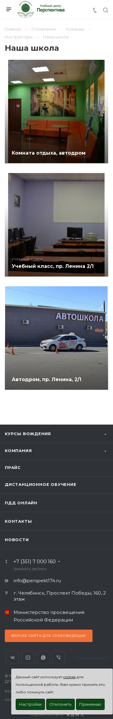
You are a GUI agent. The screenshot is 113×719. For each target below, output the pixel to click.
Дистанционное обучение (41, 484)
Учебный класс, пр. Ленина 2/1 (53, 266)
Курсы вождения (28, 433)
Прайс (13, 467)
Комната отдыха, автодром (49, 153)
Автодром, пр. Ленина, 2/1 (46, 379)
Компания (18, 450)
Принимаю (90, 704)
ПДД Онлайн (21, 502)
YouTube (27, 657)
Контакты (18, 521)
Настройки (30, 704)
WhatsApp (43, 657)
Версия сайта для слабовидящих (48, 636)
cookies (69, 677)
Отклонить (60, 704)
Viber (58, 657)
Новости (17, 539)
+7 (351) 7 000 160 (35, 561)
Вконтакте (12, 657)
